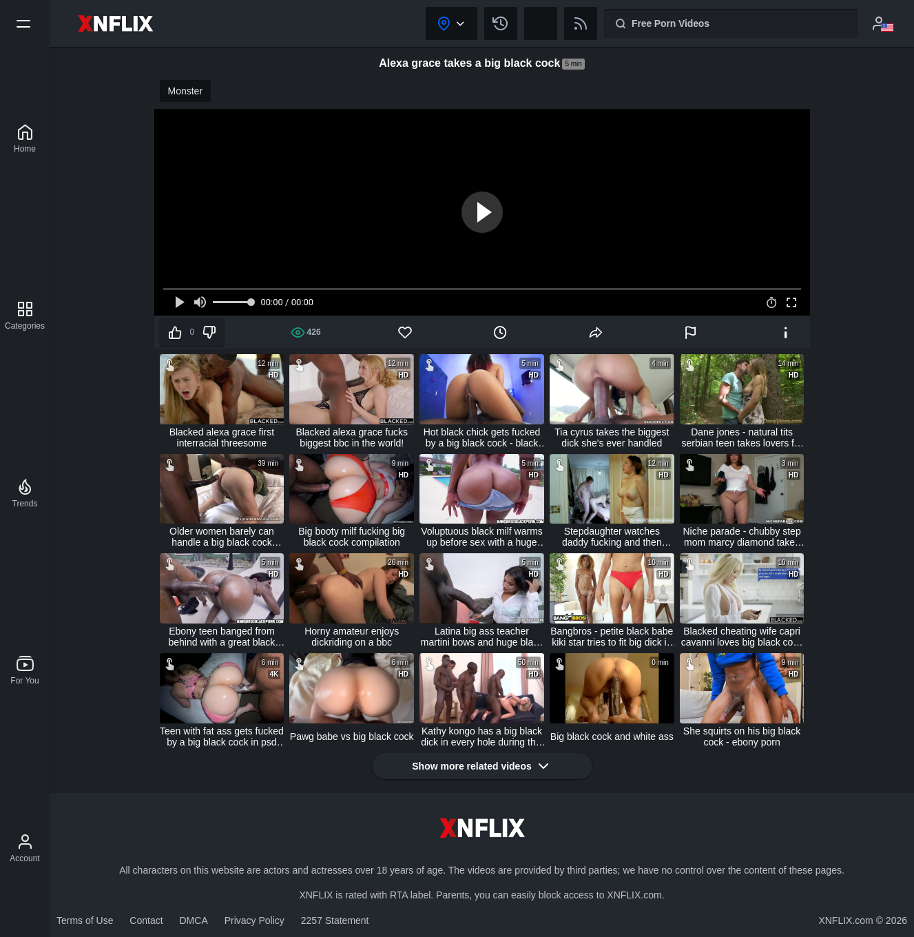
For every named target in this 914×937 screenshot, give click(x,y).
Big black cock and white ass (612, 736)
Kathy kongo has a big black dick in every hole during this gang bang (482, 736)
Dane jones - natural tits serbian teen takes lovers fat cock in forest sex (742, 437)
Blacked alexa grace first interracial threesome (222, 437)
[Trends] (25, 493)
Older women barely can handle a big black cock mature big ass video (221, 537)
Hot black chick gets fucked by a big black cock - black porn (482, 437)
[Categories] (25, 315)
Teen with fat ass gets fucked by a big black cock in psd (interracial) (222, 736)
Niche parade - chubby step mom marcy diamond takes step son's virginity (741, 537)
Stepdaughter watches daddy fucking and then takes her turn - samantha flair (612, 537)
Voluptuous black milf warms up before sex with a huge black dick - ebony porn (482, 537)
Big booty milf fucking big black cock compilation (351, 537)
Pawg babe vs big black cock (352, 736)
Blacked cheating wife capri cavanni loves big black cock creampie (742, 637)
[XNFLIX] (25, 138)
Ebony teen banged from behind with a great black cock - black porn (221, 637)
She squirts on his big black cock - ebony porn (741, 736)
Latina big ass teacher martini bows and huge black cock (482, 637)
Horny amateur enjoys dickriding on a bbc (351, 637)
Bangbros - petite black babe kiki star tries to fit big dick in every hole (611, 637)
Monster (185, 90)
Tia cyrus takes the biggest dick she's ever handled (611, 437)
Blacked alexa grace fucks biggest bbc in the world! (351, 437)
